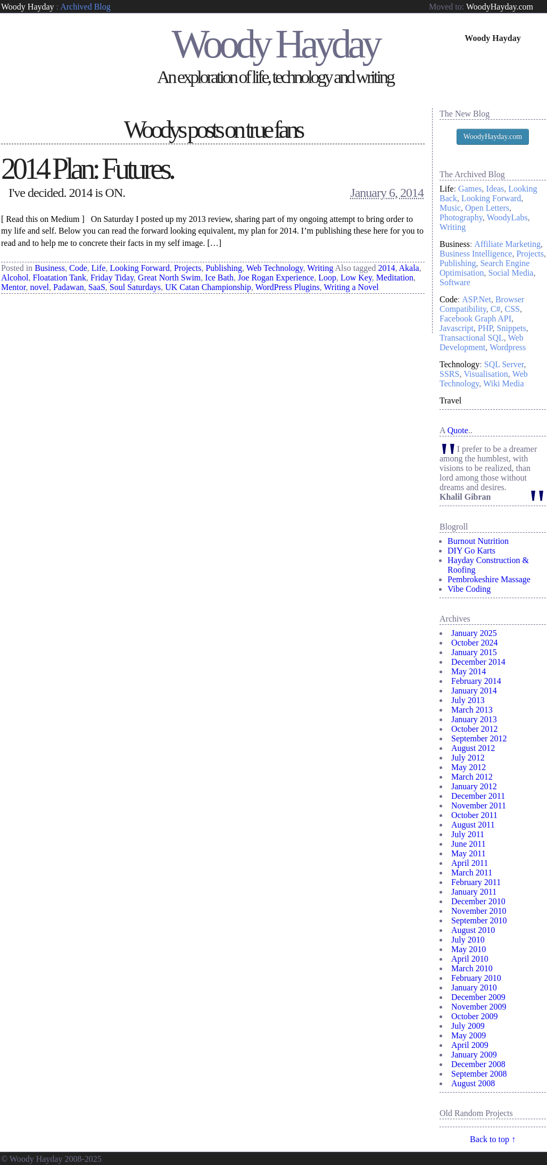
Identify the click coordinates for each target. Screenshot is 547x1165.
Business (50, 267)
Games (470, 188)
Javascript (457, 328)
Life (99, 267)
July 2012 (468, 757)
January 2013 (474, 719)
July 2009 (468, 1025)
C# (496, 308)
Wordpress (508, 347)
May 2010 (468, 949)
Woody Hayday (27, 6)
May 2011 (468, 853)
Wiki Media (503, 383)
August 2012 (473, 748)
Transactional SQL (472, 337)
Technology (459, 364)
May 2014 (468, 671)
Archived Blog (85, 6)
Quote (457, 430)
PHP (485, 328)
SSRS (449, 373)
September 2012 (479, 738)
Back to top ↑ (493, 1139)
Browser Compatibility (482, 304)
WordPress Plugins (287, 287)
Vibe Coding (469, 588)
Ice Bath (219, 277)
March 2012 (472, 776)
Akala (409, 267)
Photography (461, 217)
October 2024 (474, 642)
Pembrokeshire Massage (489, 579)
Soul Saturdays (135, 287)
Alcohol (15, 277)
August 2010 (473, 930)
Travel (450, 400)
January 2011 (473, 891)
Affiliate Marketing (507, 244)
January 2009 (474, 1054)
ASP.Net (476, 299)
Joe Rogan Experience (276, 277)
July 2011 (467, 834)
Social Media (511, 272)
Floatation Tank (59, 277)
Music (450, 207)
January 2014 (474, 690)
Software (455, 282)
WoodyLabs (507, 217)
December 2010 (478, 901)
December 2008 (478, 1064)
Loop (327, 277)
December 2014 (478, 661)
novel (39, 287)
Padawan (68, 287)
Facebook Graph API (475, 318)
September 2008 (479, 1073)
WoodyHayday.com (499, 6)
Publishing (223, 267)
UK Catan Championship (208, 287)
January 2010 (474, 987)
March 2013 (472, 709)
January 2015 (474, 652)
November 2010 (479, 910)
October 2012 (474, 728)
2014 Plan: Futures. (87, 168)
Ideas (495, 188)
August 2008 (473, 1083)
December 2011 (478, 795)
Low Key (356, 277)
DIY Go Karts (471, 550)
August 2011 (473, 824)
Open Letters (487, 207)
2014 (386, 267)
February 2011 (476, 882)
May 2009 (468, 1035)
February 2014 (476, 680)
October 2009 (474, 1016)
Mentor (13, 287)
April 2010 (469, 958)
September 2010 (479, 920)
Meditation (394, 277)
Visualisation (485, 373)
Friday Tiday (112, 277)
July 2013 (468, 700)
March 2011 (471, 872)
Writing (320, 267)
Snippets (511, 328)
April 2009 (469, 1045)
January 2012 (474, 786)
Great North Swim (169, 277)
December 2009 (478, 997)
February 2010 (476, 977)
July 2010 (468, 939)
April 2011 (469, 862)
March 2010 (472, 968)
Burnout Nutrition (478, 541)
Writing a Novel (351, 287)
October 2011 (474, 815)
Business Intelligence (476, 253)
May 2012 (468, 767)
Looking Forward (139, 267)
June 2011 (468, 843)
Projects (188, 267)
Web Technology (274, 267)
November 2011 (478, 805)
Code (78, 267)
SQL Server (504, 364)
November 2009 (479, 1006)
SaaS (96, 287)
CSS (512, 308)
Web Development (482, 342)
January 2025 (474, 633)
